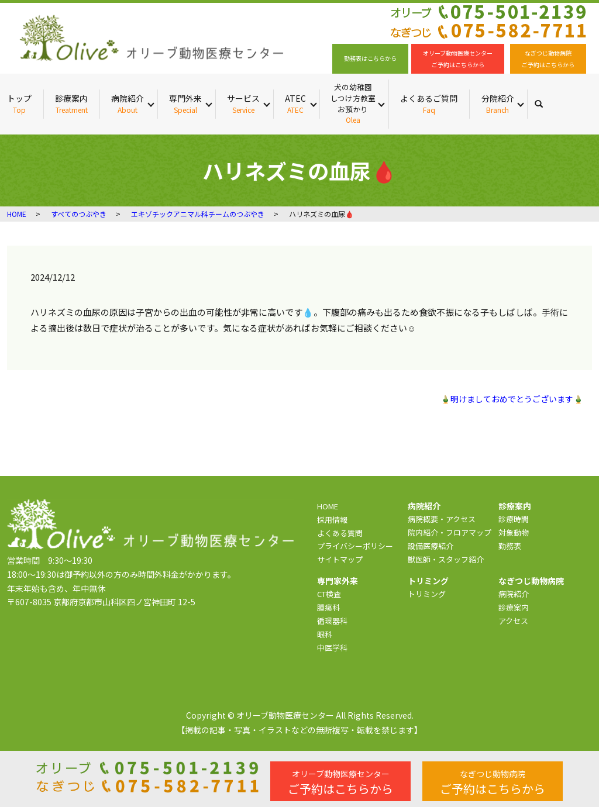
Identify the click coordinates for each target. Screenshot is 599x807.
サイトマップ (340, 559)
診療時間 (513, 519)
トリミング (427, 593)
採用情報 (332, 519)
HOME (16, 214)
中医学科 (332, 647)
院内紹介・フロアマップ (449, 532)
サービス (243, 103)
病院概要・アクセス (442, 519)
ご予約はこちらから (340, 782)
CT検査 (329, 593)
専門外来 (185, 103)
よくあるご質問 (428, 103)
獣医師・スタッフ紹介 (446, 559)
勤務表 (509, 545)
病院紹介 (127, 103)
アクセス (513, 620)
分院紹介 (497, 103)
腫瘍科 (328, 607)
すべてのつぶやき (78, 214)
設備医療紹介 (430, 545)
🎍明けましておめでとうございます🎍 (511, 399)
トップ (19, 103)
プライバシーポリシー (355, 545)
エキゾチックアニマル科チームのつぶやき (197, 214)
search (544, 103)
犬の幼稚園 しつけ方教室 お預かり (353, 103)
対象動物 (513, 532)
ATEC (295, 103)
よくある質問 (340, 533)
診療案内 (71, 103)
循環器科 (332, 620)
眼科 (324, 634)
